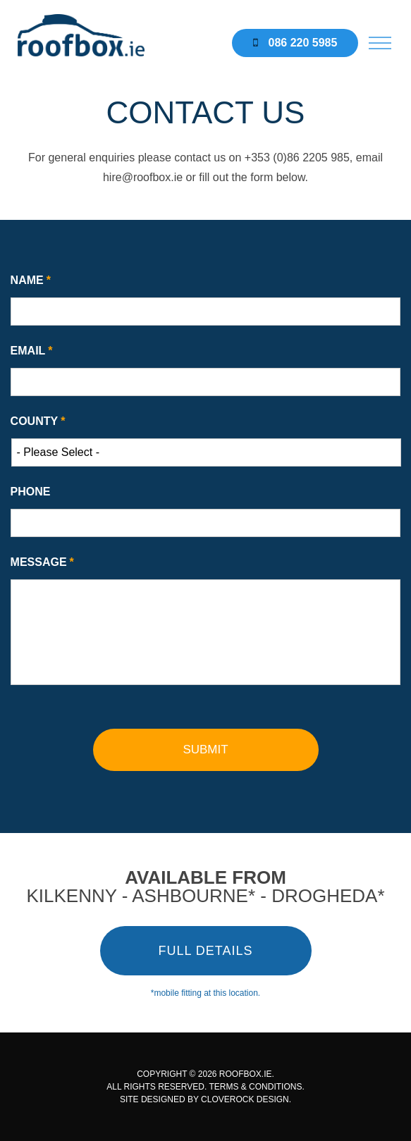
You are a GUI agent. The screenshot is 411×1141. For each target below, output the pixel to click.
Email (32, 351)
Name (31, 280)
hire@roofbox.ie (143, 177)
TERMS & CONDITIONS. (256, 1087)
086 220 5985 (295, 43)
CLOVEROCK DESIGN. (246, 1099)
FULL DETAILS (205, 951)
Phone (31, 492)
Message (42, 562)
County (38, 421)
